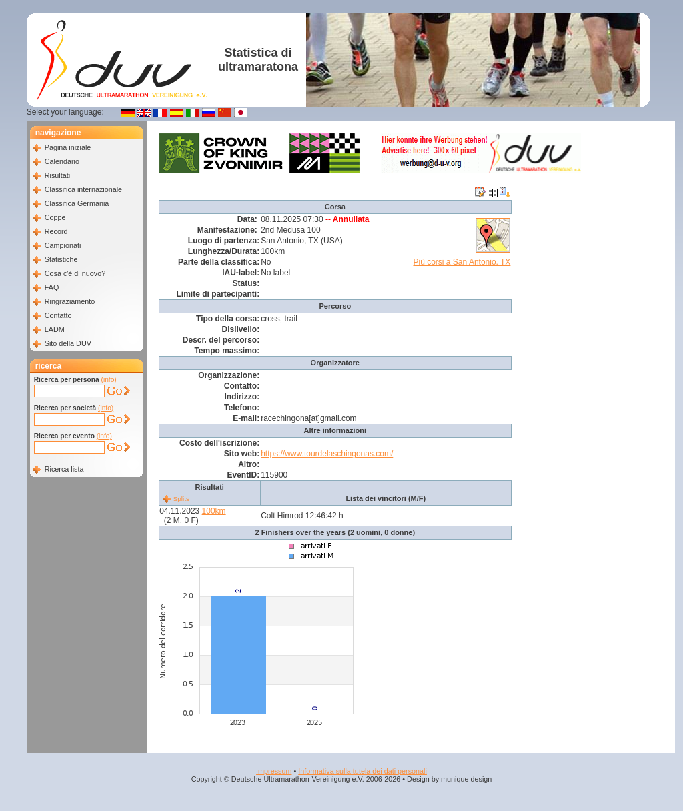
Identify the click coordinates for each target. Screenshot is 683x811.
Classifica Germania (77, 203)
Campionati (63, 245)
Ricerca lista (64, 469)
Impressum (273, 771)
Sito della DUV (68, 343)
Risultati (57, 175)
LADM (55, 329)
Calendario (62, 161)
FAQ (52, 287)
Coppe (55, 217)
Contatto (58, 315)
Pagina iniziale (68, 147)
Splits (181, 498)
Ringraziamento (70, 301)
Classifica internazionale (83, 189)
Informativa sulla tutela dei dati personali (362, 771)
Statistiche (61, 259)
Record (56, 231)
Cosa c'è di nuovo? (75, 273)
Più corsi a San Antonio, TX (462, 262)
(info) (109, 379)
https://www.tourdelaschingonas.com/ (327, 453)
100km (214, 511)
